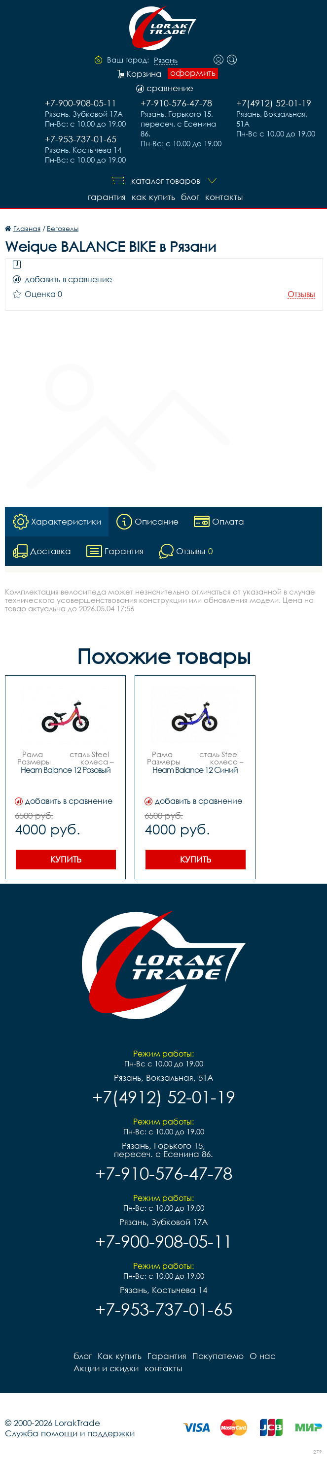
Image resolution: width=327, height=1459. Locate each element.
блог (190, 197)
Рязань (166, 61)
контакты (224, 197)
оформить (193, 73)
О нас (263, 1356)
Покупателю (218, 1356)
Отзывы (301, 294)
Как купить (153, 197)
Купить (65, 859)
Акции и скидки (106, 1368)
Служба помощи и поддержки (70, 1433)
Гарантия (107, 197)
